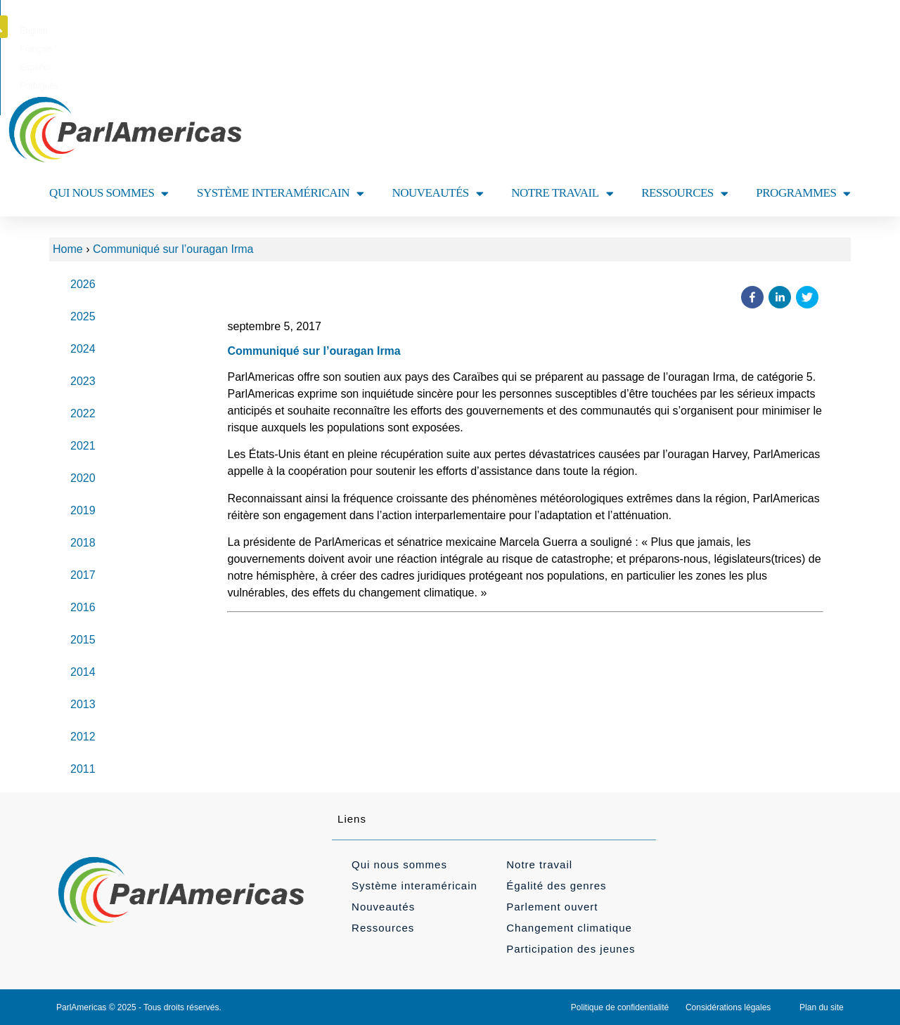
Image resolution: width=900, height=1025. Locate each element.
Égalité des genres (556, 886)
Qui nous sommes (399, 864)
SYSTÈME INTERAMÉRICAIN (280, 194)
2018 (83, 543)
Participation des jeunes (570, 949)
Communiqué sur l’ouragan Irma (173, 249)
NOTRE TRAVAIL (562, 194)
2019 (83, 510)
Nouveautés (383, 907)
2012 (83, 737)
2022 (83, 413)
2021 (83, 446)
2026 (83, 284)
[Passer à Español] (475, 30)
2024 (83, 349)
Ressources (383, 928)
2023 (83, 381)
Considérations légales (728, 1007)
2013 (83, 704)
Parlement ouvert (552, 907)
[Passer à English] (385, 30)
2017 (83, 575)
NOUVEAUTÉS (438, 194)
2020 (83, 478)
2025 (83, 316)
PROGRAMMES (803, 194)
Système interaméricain (414, 886)
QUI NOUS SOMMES (109, 194)
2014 (83, 672)
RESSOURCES (684, 194)
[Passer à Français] (429, 30)
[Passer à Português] (523, 30)
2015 (83, 640)
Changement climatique (569, 928)
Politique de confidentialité (620, 1007)
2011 (83, 769)
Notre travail (539, 864)
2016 (83, 607)
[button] (853, 26)
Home (68, 249)
